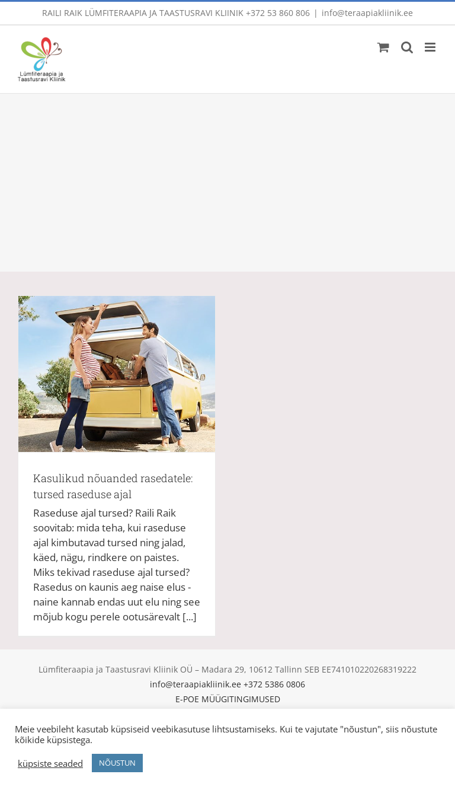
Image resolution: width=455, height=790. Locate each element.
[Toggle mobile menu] (431, 47)
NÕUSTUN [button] (117, 762)
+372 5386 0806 (274, 684)
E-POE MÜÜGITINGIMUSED (227, 699)
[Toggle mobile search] (407, 47)
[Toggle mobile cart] (383, 47)
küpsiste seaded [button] (50, 763)
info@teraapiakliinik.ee (367, 12)
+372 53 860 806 (278, 12)
